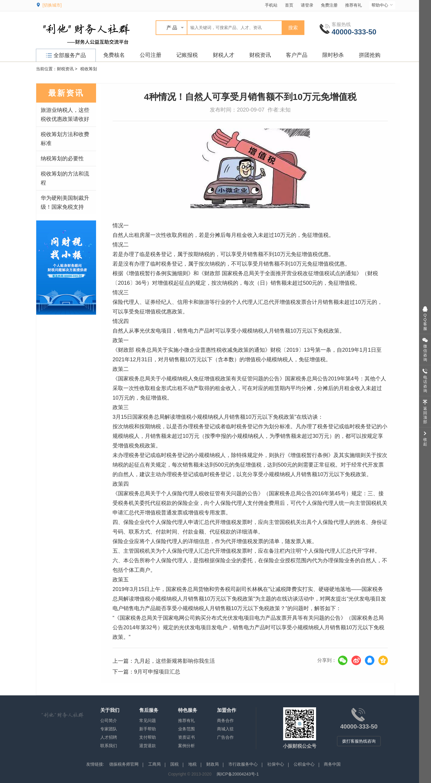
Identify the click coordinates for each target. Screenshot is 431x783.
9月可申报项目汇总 (157, 672)
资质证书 (186, 737)
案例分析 (186, 745)
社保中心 (275, 764)
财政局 (212, 764)
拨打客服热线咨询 (359, 741)
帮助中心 (382, 4)
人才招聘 (108, 737)
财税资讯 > (67, 68)
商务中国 (332, 764)
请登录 (307, 5)
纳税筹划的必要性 (62, 159)
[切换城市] (52, 5)
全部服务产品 (66, 55)
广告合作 (225, 737)
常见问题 (147, 720)
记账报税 (187, 55)
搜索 (293, 27)
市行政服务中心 (243, 764)
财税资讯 (260, 55)
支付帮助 (147, 737)
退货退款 (147, 745)
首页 (289, 5)
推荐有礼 (353, 5)
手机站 (271, 5)
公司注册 (150, 55)
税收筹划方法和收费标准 (65, 138)
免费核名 (114, 55)
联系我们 (108, 745)
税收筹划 (88, 68)
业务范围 (186, 728)
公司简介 (108, 720)
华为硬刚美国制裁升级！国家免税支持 (65, 202)
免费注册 (329, 5)
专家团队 (108, 728)
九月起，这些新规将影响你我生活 (174, 661)
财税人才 (223, 55)
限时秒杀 (333, 55)
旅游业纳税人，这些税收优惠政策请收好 (65, 114)
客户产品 (296, 55)
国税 (174, 764)
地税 (192, 764)
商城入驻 (225, 728)
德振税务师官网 (124, 764)
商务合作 (225, 720)
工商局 (154, 764)
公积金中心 (304, 764)
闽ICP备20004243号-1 (238, 774)
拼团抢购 (369, 55)
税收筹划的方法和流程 (65, 178)
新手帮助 (147, 728)
